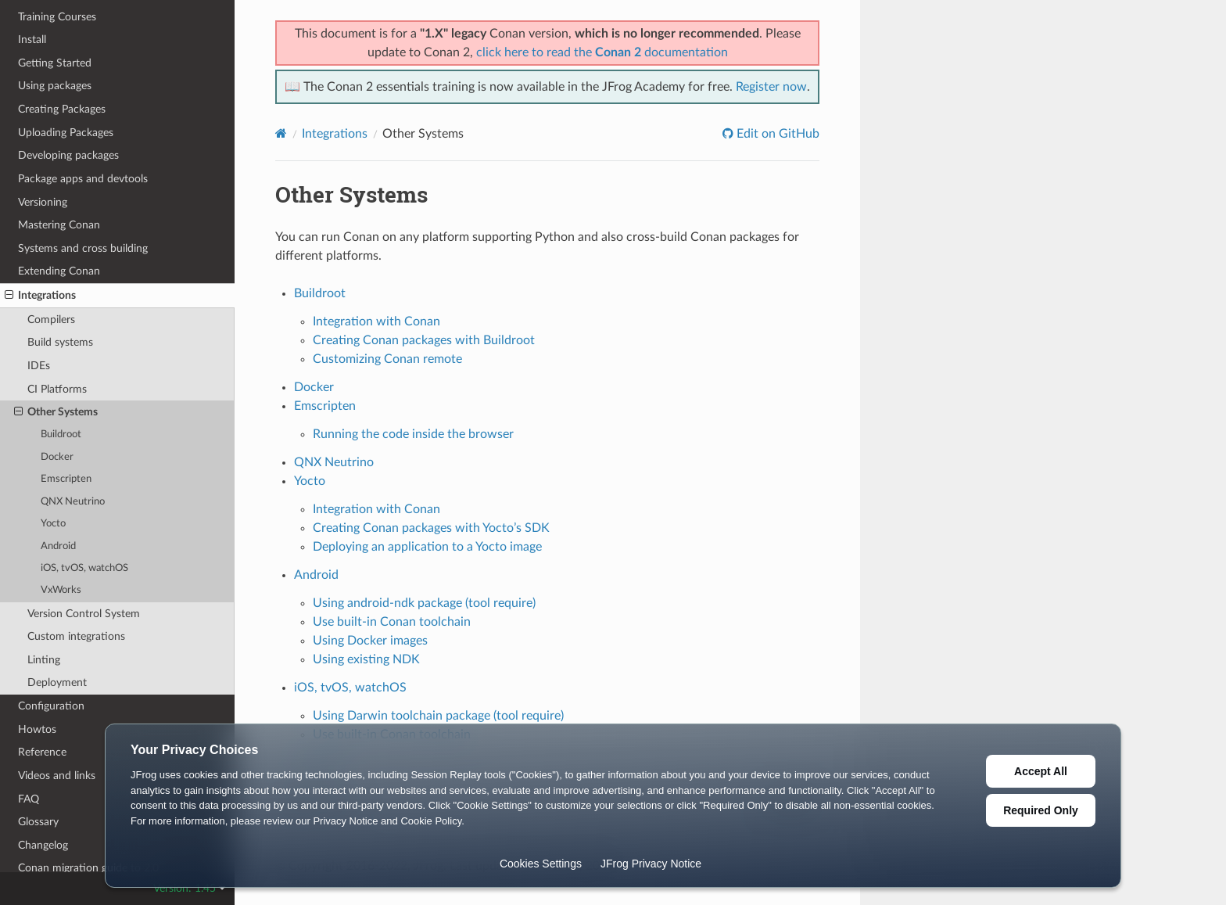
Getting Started (54, 63)
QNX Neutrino (73, 502)
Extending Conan (59, 271)
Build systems (60, 342)
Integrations (40, 296)
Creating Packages (62, 109)
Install (32, 39)
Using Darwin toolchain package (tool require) (438, 715)
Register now (771, 87)
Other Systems (56, 412)
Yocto (53, 524)
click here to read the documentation (602, 52)
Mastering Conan (59, 225)
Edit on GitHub (776, 133)
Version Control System (83, 613)
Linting (43, 660)
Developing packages (68, 155)
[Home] (281, 133)
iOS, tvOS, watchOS (84, 568)
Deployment (57, 682)
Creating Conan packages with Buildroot (424, 340)
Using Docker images (370, 640)
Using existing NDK (366, 659)
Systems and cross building (83, 248)
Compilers (51, 319)
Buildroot (61, 434)
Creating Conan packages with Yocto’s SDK (431, 528)
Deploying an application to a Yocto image (427, 546)
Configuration (51, 706)
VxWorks (61, 590)
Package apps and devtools (83, 179)
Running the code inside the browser (413, 434)
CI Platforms (57, 389)
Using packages (54, 86)
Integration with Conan (376, 321)
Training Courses (57, 17)
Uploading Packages (65, 132)
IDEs (38, 366)
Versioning (42, 202)
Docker (57, 457)
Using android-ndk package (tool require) (424, 603)
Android (58, 546)
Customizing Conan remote (387, 359)
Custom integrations (76, 636)
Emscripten (66, 479)
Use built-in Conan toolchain (392, 622)
